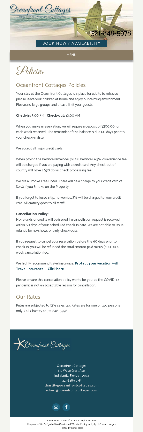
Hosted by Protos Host (71, 428)
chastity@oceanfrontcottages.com (71, 385)
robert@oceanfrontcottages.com (71, 390)
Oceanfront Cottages (41, 14)
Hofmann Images (106, 424)
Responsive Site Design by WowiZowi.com (48, 424)
